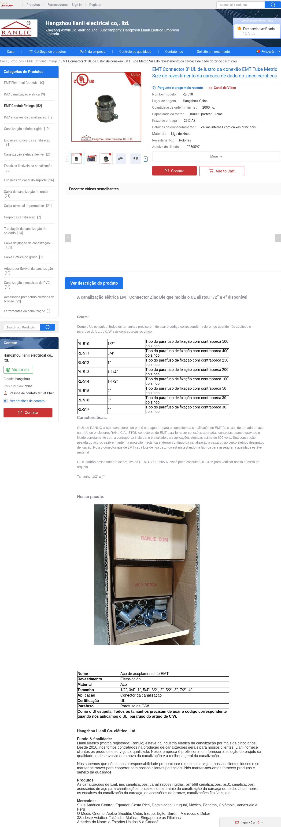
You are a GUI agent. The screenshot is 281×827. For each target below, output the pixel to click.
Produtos (33, 4)
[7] (22, 217)
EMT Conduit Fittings (42, 61)
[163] (27, 245)
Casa (11, 51)
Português (265, 51)
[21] (28, 154)
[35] (28, 168)
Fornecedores (58, 4)
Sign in (77, 4)
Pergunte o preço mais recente (180, 88)
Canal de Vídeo (225, 88)
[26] (29, 180)
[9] (24, 94)
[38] (27, 285)
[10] (24, 83)
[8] (27, 311)
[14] (25, 231)
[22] (29, 299)
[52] (23, 106)
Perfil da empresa (92, 51)
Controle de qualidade (135, 51)
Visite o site (17, 370)
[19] (28, 117)
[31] (27, 142)
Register (95, 4)
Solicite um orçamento (213, 51)
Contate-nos (174, 51)
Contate (28, 412)
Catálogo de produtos (47, 51)
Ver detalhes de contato (27, 401)
